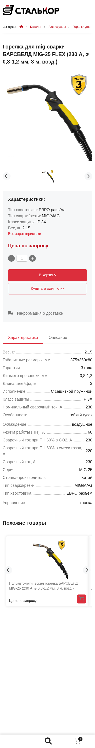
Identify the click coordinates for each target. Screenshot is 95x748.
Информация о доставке (35, 313)
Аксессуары (57, 27)
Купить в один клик (47, 288)
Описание (58, 337)
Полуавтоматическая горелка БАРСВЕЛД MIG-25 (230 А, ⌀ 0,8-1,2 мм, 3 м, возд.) (43, 585)
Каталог (36, 27)
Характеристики (23, 337)
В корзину (47, 275)
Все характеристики (24, 234)
